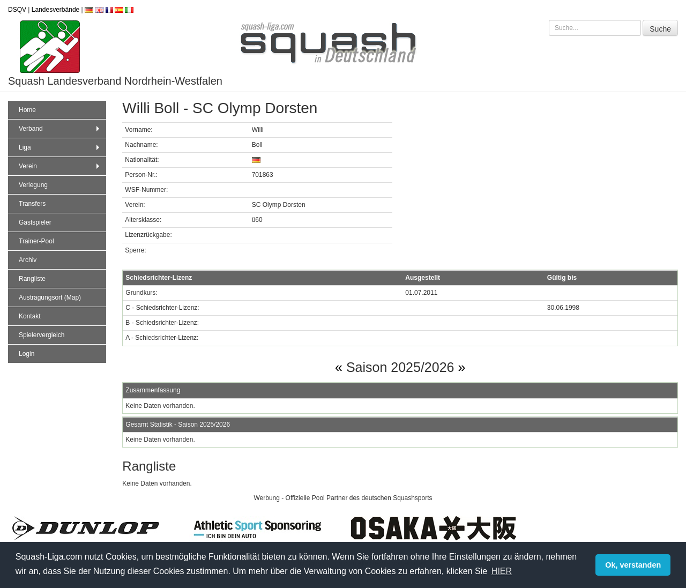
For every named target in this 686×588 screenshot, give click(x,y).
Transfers (32, 203)
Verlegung (33, 185)
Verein (60, 166)
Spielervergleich (41, 335)
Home (27, 110)
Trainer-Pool (36, 241)
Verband (60, 128)
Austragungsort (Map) (50, 297)
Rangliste (32, 278)
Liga (60, 147)
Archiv (27, 260)
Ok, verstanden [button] (633, 565)
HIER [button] (501, 571)
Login (26, 354)
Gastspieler (35, 222)
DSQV (17, 9)
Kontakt (30, 316)
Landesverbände (55, 9)
